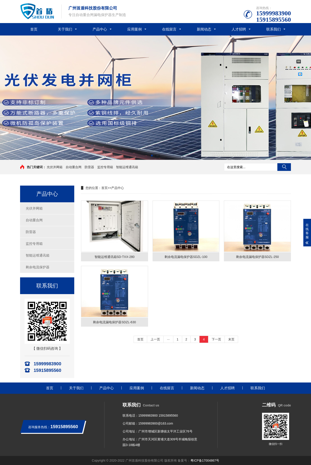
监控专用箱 (105, 167)
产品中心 (100, 29)
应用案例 (134, 29)
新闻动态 (204, 29)
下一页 (216, 339)
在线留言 (169, 29)
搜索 (284, 167)
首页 (33, 29)
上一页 (155, 339)
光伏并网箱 (55, 167)
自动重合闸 (73, 167)
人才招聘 (239, 29)
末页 (231, 339)
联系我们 (273, 29)
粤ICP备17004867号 (204, 460)
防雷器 (89, 167)
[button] (152, 155)
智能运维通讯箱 (127, 167)
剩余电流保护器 (37, 267)
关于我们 (65, 29)
